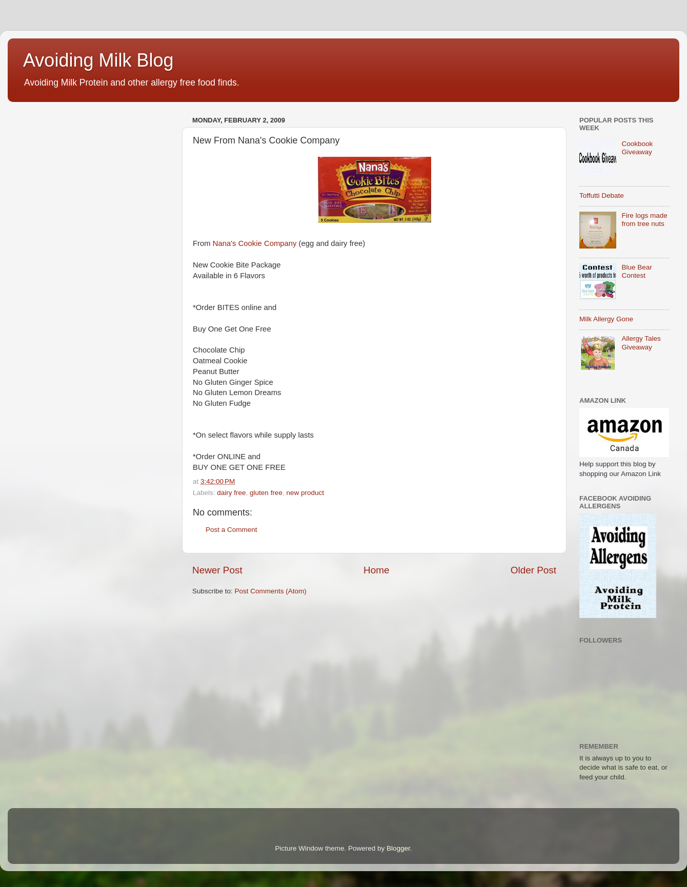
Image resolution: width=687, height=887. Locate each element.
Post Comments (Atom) (271, 591)
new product (305, 493)
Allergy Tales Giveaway (640, 342)
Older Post (533, 570)
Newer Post (217, 570)
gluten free (266, 493)
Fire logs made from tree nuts (644, 220)
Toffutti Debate (601, 195)
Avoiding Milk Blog (98, 60)
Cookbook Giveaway (637, 148)
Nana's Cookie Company (255, 243)
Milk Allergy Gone (606, 319)
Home (376, 570)
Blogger (398, 848)
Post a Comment (231, 529)
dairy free (231, 493)
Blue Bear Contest (636, 271)
